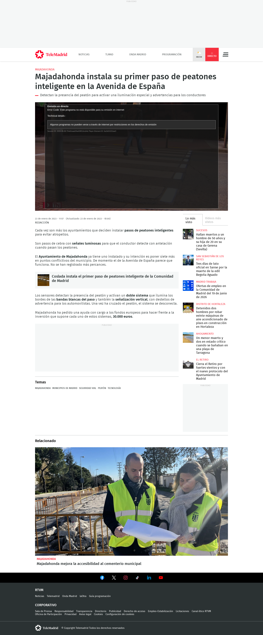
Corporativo (46, 605)
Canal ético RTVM (201, 611)
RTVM (39, 590)
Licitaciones (182, 611)
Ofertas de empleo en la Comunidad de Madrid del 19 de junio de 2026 (188, 285)
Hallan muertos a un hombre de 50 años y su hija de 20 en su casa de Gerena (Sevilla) (188, 234)
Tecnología (114, 388)
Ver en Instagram (125, 577)
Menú (225, 54)
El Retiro (202, 359)
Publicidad (115, 611)
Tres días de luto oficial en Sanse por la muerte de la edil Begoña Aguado (188, 260)
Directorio (100, 611)
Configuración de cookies (120, 614)
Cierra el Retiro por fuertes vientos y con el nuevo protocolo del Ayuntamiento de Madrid (188, 363)
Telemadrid (53, 596)
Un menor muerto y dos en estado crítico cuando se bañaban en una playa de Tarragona (188, 337)
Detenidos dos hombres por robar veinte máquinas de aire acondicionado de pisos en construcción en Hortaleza (188, 308)
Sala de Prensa (43, 611)
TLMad (109, 54)
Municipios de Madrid (64, 388)
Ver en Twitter (114, 578)
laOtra (83, 596)
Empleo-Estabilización (160, 611)
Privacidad (70, 614)
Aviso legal (85, 614)
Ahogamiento (205, 333)
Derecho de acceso (134, 611)
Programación (171, 54)
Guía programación (100, 596)
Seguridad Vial (87, 388)
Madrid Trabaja (206, 281)
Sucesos (201, 230)
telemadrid (46, 628)
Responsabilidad (64, 611)
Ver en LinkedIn (149, 577)
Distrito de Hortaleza (210, 304)
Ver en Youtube (160, 577)
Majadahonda (45, 69)
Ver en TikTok (137, 578)
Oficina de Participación (48, 614)
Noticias (84, 54)
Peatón (102, 388)
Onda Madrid (137, 54)
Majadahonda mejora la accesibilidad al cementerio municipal (131, 501)
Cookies (98, 614)
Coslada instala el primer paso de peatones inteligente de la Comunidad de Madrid (43, 280)
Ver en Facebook (102, 578)
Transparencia (84, 611)
